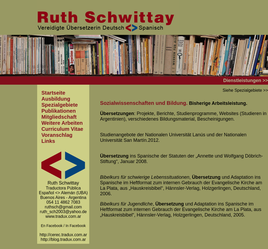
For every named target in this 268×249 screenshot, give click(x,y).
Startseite (53, 93)
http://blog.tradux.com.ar (63, 239)
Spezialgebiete (59, 105)
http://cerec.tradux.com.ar (63, 234)
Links (48, 141)
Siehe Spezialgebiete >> (245, 90)
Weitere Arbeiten (62, 123)
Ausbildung (55, 99)
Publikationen (58, 111)
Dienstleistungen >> (245, 80)
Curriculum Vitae (62, 129)
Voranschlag (56, 135)
